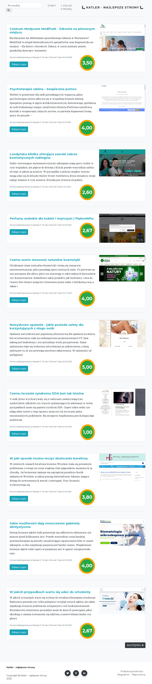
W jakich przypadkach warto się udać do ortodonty (50, 592)
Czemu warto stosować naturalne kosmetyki (45, 260)
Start (46, 6)
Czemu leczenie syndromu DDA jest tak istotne (47, 393)
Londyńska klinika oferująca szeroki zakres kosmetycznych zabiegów (43, 155)
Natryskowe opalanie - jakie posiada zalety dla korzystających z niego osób (47, 326)
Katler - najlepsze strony (107, 8)
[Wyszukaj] (23, 6)
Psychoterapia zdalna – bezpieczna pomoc (43, 89)
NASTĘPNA (135, 645)
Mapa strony (127, 674)
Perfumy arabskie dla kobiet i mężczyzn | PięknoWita (52, 218)
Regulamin (112, 674)
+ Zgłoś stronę (59, 8)
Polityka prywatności (120, 671)
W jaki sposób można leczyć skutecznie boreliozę (49, 458)
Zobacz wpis (19, 64)
